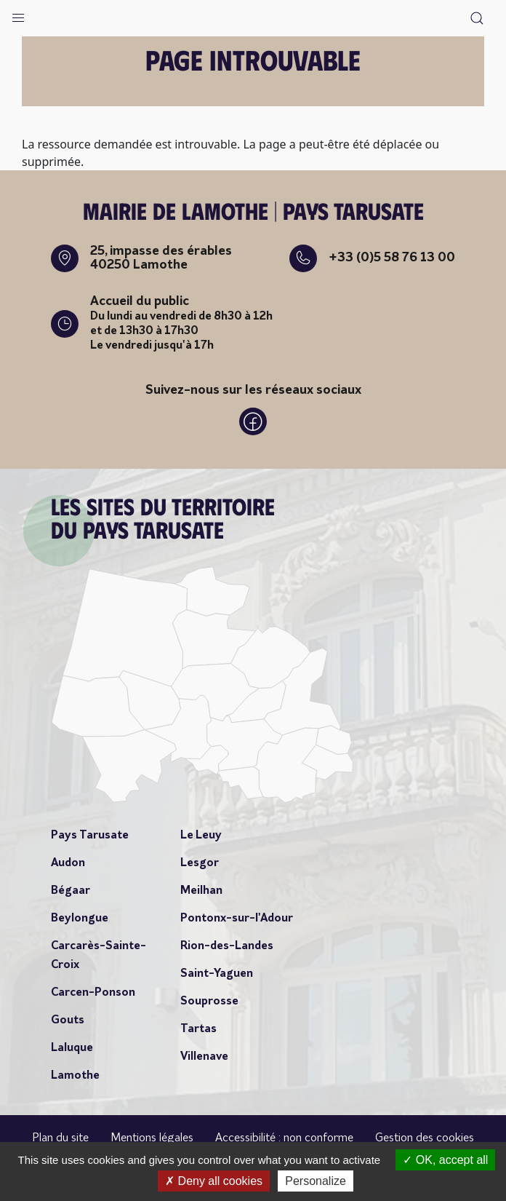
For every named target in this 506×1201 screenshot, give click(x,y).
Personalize (315, 1181)
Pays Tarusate (90, 835)
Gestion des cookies (424, 1138)
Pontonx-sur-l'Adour (236, 918)
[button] (18, 14)
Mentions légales (152, 1138)
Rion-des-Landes (226, 946)
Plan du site (60, 1138)
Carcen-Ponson (93, 993)
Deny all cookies (213, 1181)
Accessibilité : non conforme (284, 1138)
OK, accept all (445, 1160)
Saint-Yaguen (216, 974)
